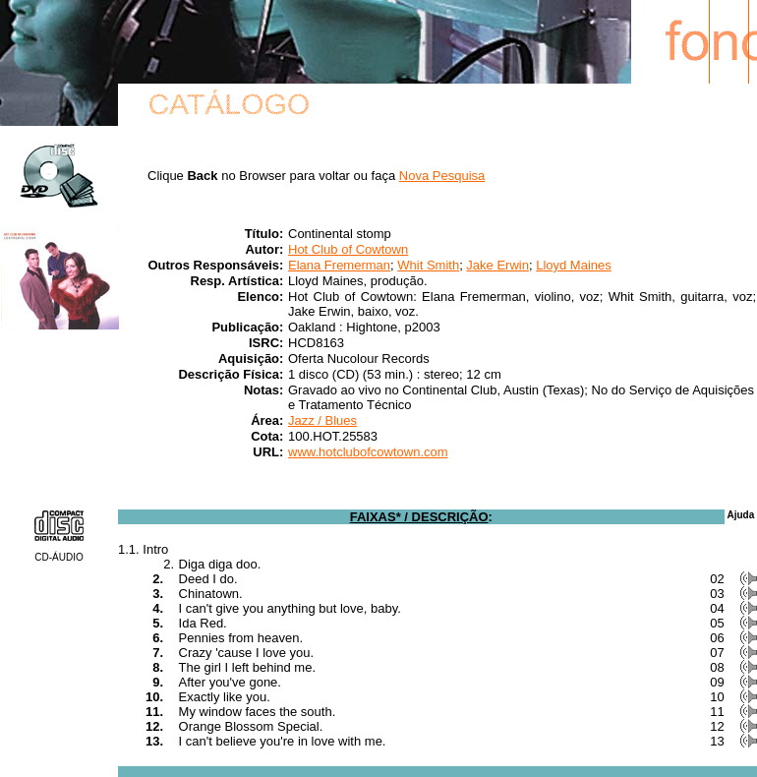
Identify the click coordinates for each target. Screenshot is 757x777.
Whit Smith (428, 265)
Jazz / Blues (322, 420)
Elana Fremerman (339, 265)
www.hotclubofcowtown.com (368, 452)
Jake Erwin (497, 265)
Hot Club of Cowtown (348, 249)
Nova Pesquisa (442, 175)
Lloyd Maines (573, 265)
